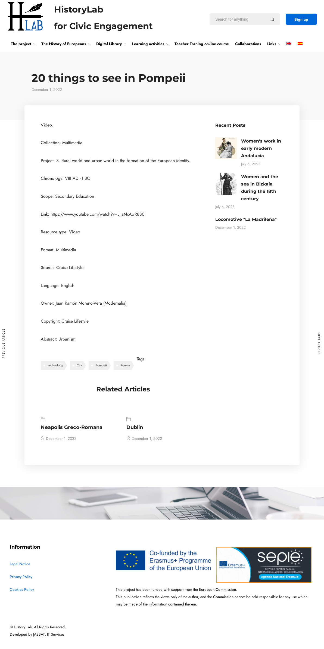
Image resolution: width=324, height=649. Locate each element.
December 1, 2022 (58, 438)
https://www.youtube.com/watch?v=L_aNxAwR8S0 (98, 214)
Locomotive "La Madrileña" (246, 219)
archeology (55, 365)
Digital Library (109, 44)
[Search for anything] (272, 19)
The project (21, 44)
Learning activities (148, 44)
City (79, 365)
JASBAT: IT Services (48, 634)
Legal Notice (20, 564)
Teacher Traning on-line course (202, 44)
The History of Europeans (63, 44)
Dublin (134, 427)
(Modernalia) (115, 303)
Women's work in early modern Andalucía (261, 148)
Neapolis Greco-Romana (71, 427)
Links (271, 44)
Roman (125, 365)
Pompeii (101, 365)
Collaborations (248, 44)
